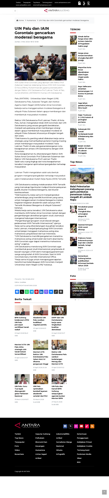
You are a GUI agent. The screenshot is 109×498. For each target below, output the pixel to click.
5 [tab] (89, 300)
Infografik (60, 454)
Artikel (38, 458)
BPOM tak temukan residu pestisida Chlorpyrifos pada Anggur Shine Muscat (81, 284)
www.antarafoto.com (23, 5)
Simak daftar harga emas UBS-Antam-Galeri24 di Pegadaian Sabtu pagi (85, 41)
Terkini (18, 2)
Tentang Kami (47, 2)
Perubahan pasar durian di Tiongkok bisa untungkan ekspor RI (85, 211)
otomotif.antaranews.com (42, 5)
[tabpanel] (82, 290)
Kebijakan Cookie (84, 446)
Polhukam (39, 438)
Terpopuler (27, 2)
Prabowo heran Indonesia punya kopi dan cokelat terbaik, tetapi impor (85, 243)
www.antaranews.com (63, 2)
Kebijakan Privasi (84, 442)
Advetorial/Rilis (62, 434)
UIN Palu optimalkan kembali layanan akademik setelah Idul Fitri (40, 391)
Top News (36, 2)
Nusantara (19, 454)
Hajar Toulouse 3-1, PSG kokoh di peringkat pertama (85, 118)
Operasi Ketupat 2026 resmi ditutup (85, 227)
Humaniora (31, 20)
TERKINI (75, 29)
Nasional (60, 446)
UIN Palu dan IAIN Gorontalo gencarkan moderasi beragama (64, 20)
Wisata (59, 450)
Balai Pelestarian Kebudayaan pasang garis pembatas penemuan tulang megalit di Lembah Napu (82, 193)
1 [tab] (75, 300)
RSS (78, 462)
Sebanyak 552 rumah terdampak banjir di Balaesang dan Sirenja (85, 134)
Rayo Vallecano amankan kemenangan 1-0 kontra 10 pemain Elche (85, 91)
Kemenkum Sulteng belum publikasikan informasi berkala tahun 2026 (85, 261)
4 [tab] (86, 300)
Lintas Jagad (41, 454)
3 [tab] (82, 300)
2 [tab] (79, 300)
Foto (73, 276)
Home (20, 20)
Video (17, 450)
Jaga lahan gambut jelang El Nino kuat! (85, 105)
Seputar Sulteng (42, 434)
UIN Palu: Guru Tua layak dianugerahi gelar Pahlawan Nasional (21, 391)
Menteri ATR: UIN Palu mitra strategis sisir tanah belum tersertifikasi (22, 349)
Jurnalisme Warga (64, 442)
